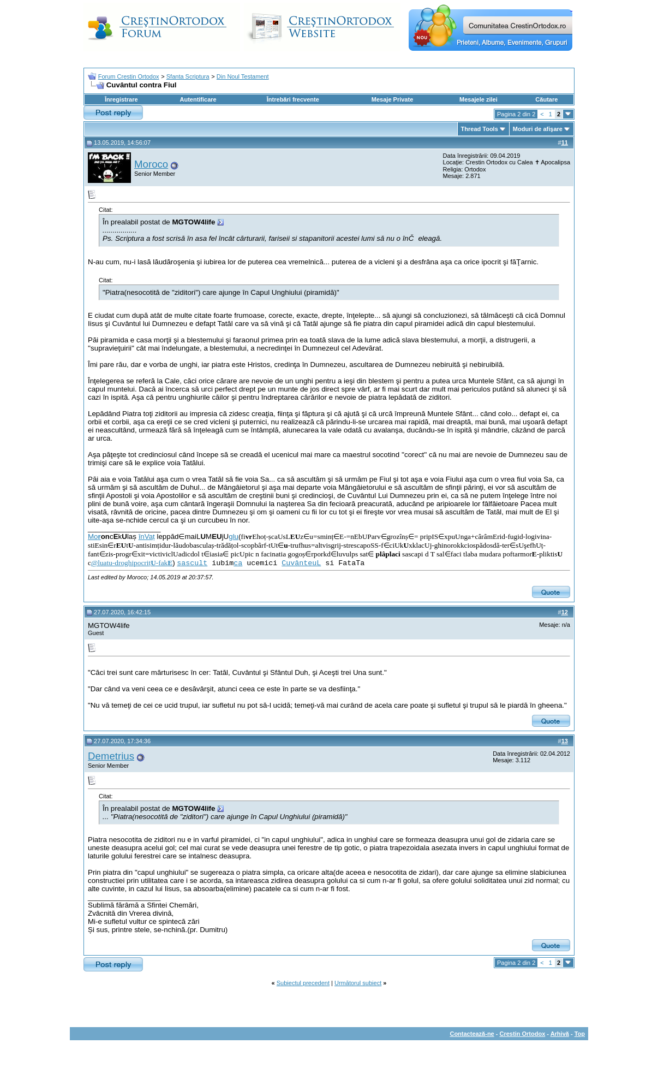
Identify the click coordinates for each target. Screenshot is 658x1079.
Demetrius (111, 756)
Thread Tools (479, 129)
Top (580, 1033)
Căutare (546, 99)
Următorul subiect (357, 983)
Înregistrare (121, 99)
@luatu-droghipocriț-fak (131, 563)
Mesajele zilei (478, 99)
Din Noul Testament (243, 76)
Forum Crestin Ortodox (128, 76)
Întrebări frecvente (293, 99)
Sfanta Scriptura (188, 76)
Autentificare (198, 99)
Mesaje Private (392, 99)
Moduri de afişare (538, 129)
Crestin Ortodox (523, 1033)
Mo (94, 536)
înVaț (147, 536)
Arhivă (560, 1033)
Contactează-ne (472, 1033)
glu (233, 536)
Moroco (151, 164)
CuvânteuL (301, 563)
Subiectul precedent (303, 983)
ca (238, 563)
